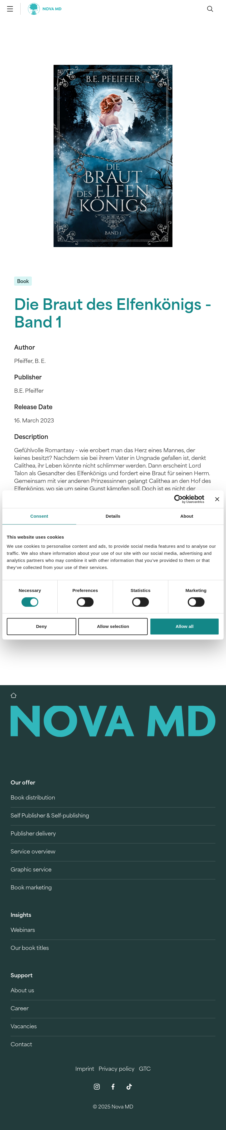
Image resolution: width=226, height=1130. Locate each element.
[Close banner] (217, 499)
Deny (41, 626)
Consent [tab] (39, 516)
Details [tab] (113, 516)
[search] (210, 9)
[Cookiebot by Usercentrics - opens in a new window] (178, 499)
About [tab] (186, 516)
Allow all (185, 626)
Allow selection (113, 626)
